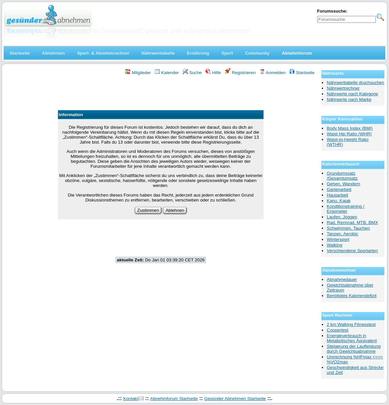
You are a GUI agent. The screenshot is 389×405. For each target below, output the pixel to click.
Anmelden (273, 72)
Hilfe (213, 72)
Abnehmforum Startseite (174, 398)
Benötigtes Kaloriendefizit (351, 295)
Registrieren (240, 72)
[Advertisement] (160, 94)
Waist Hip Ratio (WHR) (349, 133)
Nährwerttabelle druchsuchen (355, 82)
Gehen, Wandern (343, 183)
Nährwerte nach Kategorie (352, 93)
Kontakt (130, 398)
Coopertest (337, 330)
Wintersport (338, 239)
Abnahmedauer (342, 279)
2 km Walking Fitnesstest (351, 324)
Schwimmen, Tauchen (348, 228)
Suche (192, 72)
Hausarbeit (337, 195)
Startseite (302, 72)
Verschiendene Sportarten (352, 250)
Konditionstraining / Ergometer (345, 209)
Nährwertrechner (343, 88)
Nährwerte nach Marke (349, 99)
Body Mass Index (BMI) (350, 128)
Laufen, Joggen (342, 216)
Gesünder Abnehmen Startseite (235, 398)
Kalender (167, 72)
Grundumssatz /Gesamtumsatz (342, 176)
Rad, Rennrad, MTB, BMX (352, 222)
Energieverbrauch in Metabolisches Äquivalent (352, 338)
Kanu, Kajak (339, 200)
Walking (334, 245)
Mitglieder (138, 72)
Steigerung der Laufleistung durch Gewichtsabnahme (354, 349)
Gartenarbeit (339, 189)
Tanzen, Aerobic (342, 233)
